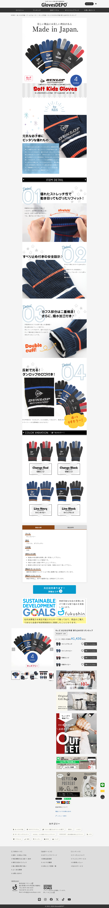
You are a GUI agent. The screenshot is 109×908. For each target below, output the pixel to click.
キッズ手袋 (42, 15)
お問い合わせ (17, 873)
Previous (13, 649)
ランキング (37, 10)
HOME (13, 15)
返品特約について (61, 807)
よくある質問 (17, 870)
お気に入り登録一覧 (49, 866)
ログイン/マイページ (49, 855)
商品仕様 (38, 527)
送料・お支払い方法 (20, 855)
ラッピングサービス (79, 859)
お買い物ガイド (89, 10)
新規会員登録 (47, 859)
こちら (52, 892)
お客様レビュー (77, 862)
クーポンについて (78, 855)
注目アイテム (54, 10)
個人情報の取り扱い (20, 866)
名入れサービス (77, 866)
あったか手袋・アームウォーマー (27, 15)
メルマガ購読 (47, 862)
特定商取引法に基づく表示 (22, 859)
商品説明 (71, 527)
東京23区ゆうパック (20, 862)
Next (51, 649)
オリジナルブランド (72, 10)
